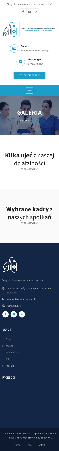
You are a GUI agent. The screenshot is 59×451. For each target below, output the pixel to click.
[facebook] (23, 11)
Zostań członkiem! (29, 75)
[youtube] (14, 314)
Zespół (7, 345)
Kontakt (8, 365)
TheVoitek (46, 437)
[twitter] (30, 11)
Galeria (7, 359)
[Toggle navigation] (29, 90)
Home (17, 445)
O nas (6, 339)
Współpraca (10, 352)
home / (24, 120)
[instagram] (36, 11)
